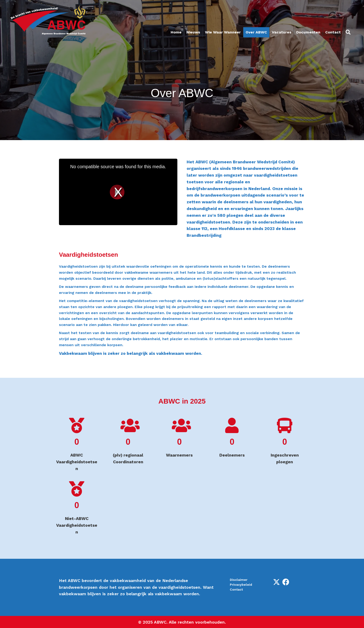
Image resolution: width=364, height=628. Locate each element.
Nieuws (193, 32)
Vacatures (281, 32)
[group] (76, 445)
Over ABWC (256, 32)
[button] (276, 582)
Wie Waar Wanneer (223, 32)
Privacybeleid (241, 584)
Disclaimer (238, 580)
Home (176, 32)
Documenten (308, 32)
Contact (333, 32)
